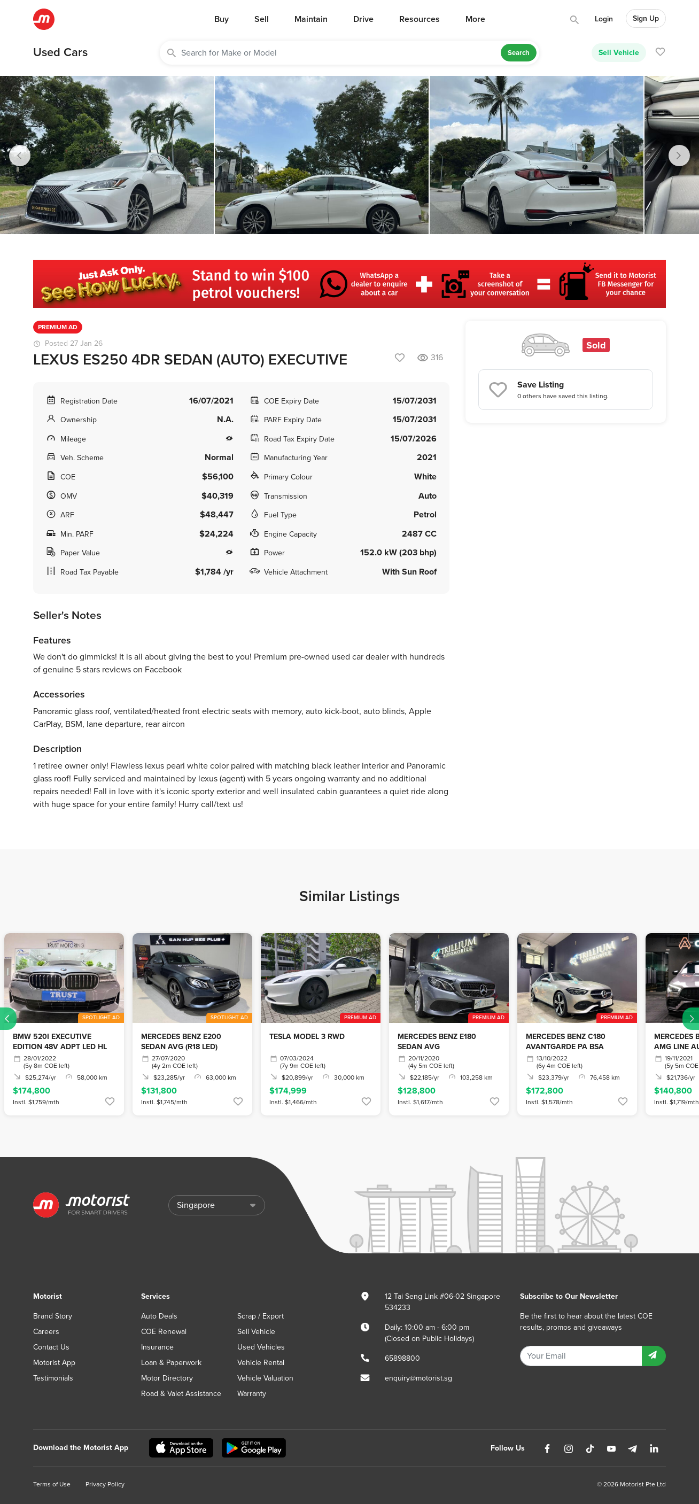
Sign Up (646, 18)
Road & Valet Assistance (181, 1393)
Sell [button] (261, 19)
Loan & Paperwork (171, 1362)
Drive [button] (363, 19)
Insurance (157, 1347)
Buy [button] (221, 19)
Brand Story (52, 1316)
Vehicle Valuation (265, 1378)
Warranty (251, 1393)
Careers (46, 1331)
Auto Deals (159, 1316)
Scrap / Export (260, 1316)
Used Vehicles (261, 1347)
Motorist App (54, 1362)
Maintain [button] (311, 19)
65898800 (402, 1358)
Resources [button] (419, 19)
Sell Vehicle (619, 52)
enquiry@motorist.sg (418, 1378)
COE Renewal (164, 1331)
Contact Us (51, 1347)
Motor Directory (167, 1378)
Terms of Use (52, 1484)
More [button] (475, 19)
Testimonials (53, 1378)
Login (604, 19)
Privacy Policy (105, 1484)
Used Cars (60, 52)
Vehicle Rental (260, 1362)
